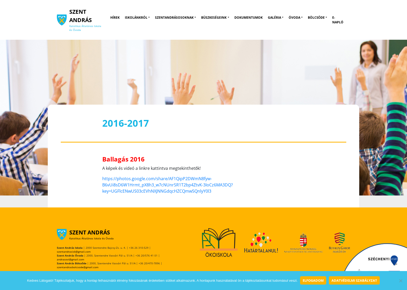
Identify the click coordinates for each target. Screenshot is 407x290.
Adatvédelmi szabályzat (354, 280)
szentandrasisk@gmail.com (74, 251)
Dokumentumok (248, 17)
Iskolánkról (136, 17)
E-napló (337, 19)
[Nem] (400, 280)
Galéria (274, 17)
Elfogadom (313, 280)
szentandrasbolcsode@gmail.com (77, 267)
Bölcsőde (316, 17)
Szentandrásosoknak (174, 17)
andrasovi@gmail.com (70, 259)
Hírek (115, 17)
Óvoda (294, 17)
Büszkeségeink (214, 17)
